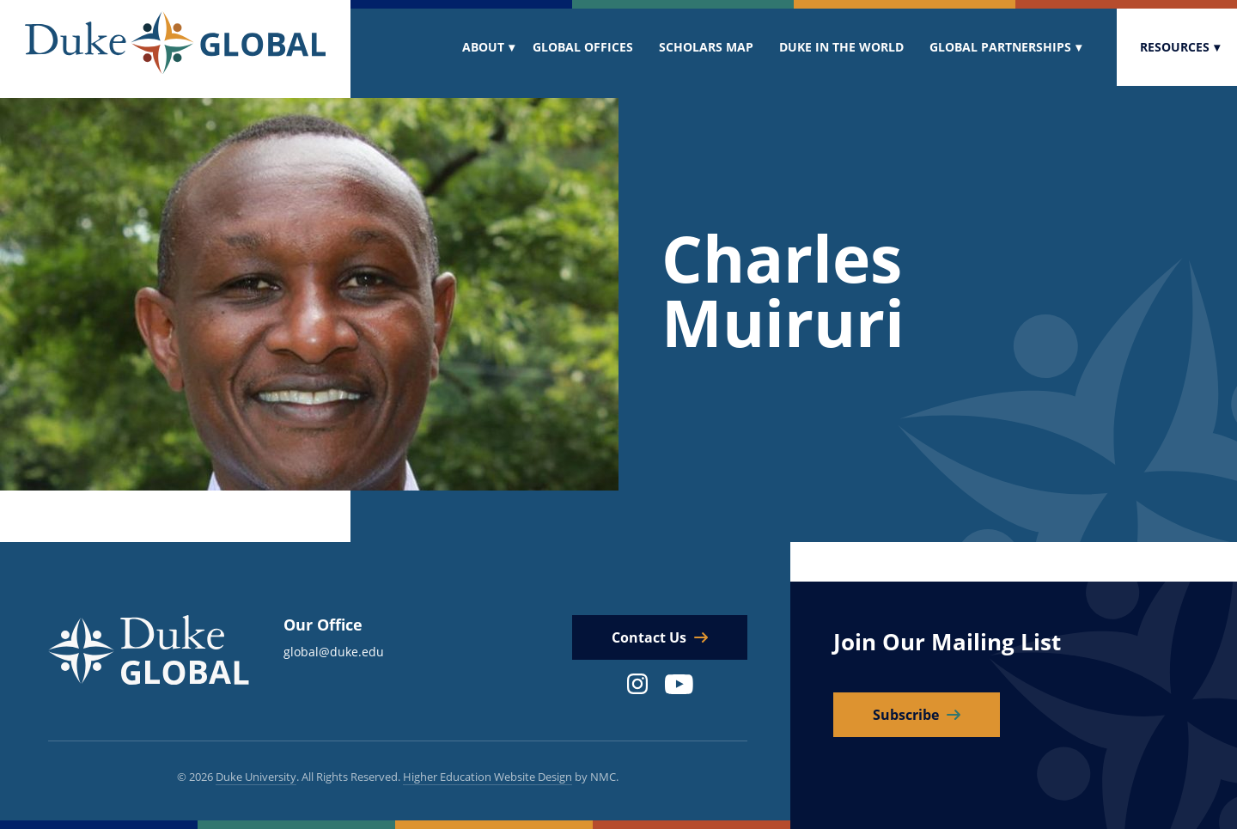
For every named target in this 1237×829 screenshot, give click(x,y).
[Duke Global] (175, 43)
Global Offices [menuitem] (583, 47)
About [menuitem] (483, 47)
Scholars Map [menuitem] (706, 47)
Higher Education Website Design (487, 776)
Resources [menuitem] (1175, 47)
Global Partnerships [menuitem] (1000, 47)
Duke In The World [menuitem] (841, 47)
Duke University (256, 776)
